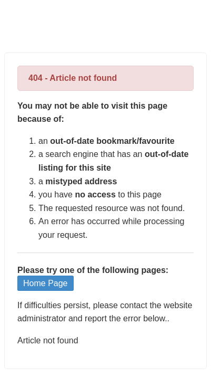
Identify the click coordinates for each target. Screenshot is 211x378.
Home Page (45, 283)
